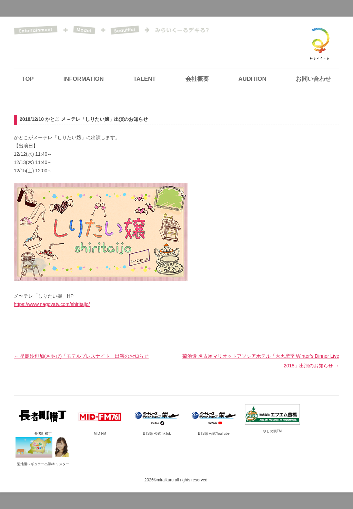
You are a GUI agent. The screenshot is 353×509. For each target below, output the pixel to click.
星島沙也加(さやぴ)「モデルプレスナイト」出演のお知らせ (81, 356)
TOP (28, 79)
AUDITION (252, 79)
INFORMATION (83, 79)
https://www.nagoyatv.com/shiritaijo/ (52, 304)
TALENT (144, 79)
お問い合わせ (313, 79)
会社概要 (197, 79)
